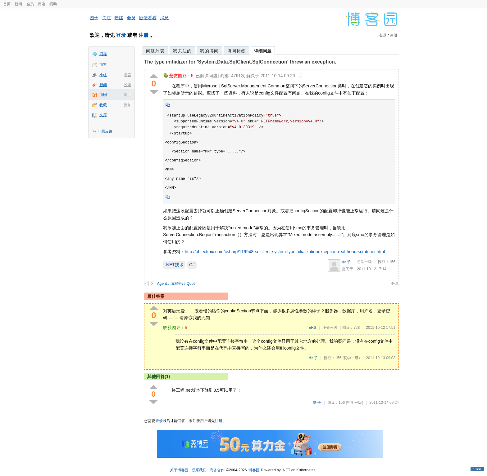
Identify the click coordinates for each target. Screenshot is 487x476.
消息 (164, 17)
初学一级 (364, 262)
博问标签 (236, 50)
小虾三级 (329, 327)
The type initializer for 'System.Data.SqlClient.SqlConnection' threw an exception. (240, 61)
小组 (103, 75)
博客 (103, 64)
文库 (103, 115)
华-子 (346, 262)
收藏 (103, 105)
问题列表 (155, 50)
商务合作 (217, 470)
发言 (127, 75)
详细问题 (262, 50)
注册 (143, 35)
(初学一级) (351, 358)
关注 (106, 17)
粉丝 (118, 17)
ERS (312, 327)
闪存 (103, 54)
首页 (7, 4)
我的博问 (209, 50)
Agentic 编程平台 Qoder (177, 283)
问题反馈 (105, 131)
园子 (94, 17)
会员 (30, 4)
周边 (41, 4)
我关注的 (182, 50)
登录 (121, 35)
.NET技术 (174, 264)
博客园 (254, 470)
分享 (395, 283)
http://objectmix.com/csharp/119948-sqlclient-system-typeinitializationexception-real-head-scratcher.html (285, 251)
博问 (103, 94)
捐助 (53, 4)
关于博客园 (179, 470)
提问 (127, 94)
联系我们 (199, 470)
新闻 (18, 4)
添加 (127, 105)
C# (192, 264)
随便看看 (148, 17)
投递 (127, 85)
